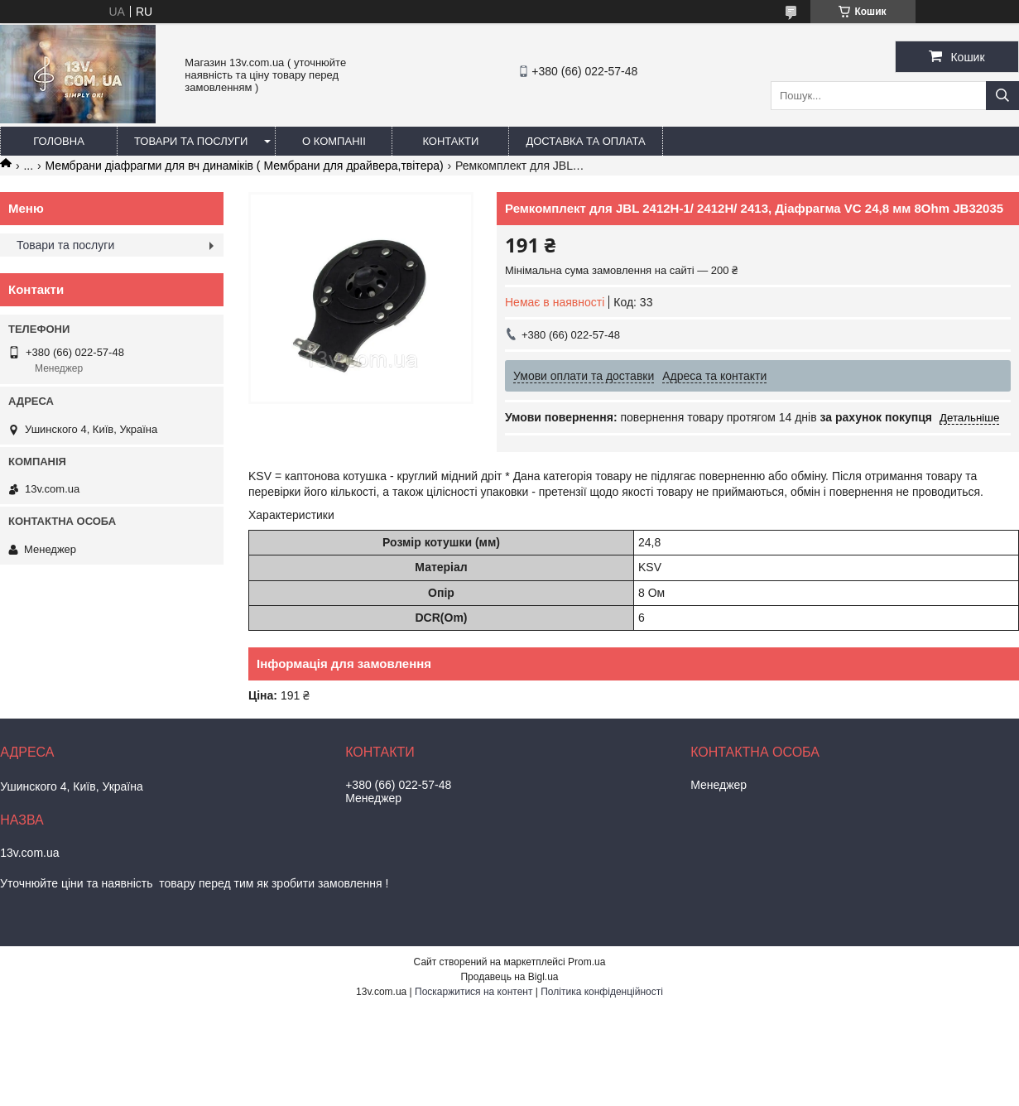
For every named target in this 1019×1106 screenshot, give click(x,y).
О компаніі (334, 141)
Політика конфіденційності (602, 992)
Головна (58, 141)
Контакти (450, 141)
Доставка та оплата (585, 141)
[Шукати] (1002, 95)
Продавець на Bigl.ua (509, 977)
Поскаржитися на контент (473, 992)
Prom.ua (586, 962)
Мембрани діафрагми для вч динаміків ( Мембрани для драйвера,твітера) (245, 165)
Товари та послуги (191, 141)
